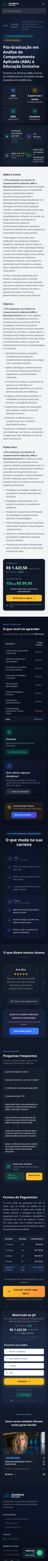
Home (5, 25)
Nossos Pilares (10, 1523)
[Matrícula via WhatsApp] (33, 1553)
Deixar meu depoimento (24, 1001)
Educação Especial (15, 25)
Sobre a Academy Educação (16, 1519)
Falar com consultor (19, 791)
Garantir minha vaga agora (23, 1291)
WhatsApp (24, 1395)
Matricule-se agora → (23, 815)
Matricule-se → (34, 1176)
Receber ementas (18, 752)
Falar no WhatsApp (12, 1176)
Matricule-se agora (24, 598)
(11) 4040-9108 (11, 1539)
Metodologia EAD (11, 1527)
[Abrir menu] (43, 4)
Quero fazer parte (24, 1031)
